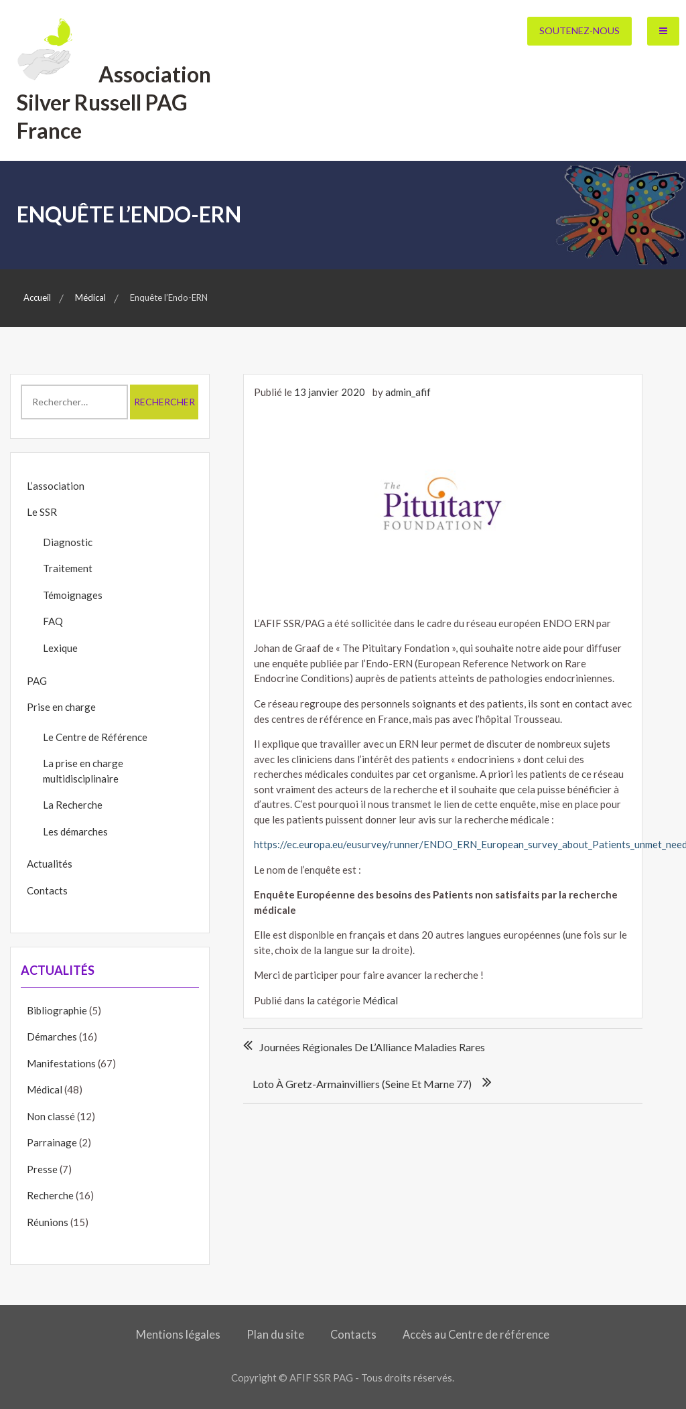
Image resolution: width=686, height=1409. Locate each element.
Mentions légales (178, 1334)
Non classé (51, 1116)
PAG (37, 681)
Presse (42, 1169)
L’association (55, 486)
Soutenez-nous (579, 30)
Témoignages (72, 595)
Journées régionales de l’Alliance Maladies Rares (372, 1047)
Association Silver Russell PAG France (114, 102)
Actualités (49, 864)
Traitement (67, 568)
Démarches (52, 1036)
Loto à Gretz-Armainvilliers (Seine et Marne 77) (362, 1083)
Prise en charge (61, 707)
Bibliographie (57, 1010)
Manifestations (61, 1063)
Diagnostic (67, 542)
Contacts (47, 890)
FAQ (53, 621)
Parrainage (52, 1142)
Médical (380, 1000)
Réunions (47, 1222)
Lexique (60, 648)
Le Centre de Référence (95, 737)
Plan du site (275, 1334)
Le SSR (42, 512)
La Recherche (72, 805)
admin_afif (408, 392)
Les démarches (75, 831)
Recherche (50, 1195)
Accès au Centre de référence (476, 1334)
